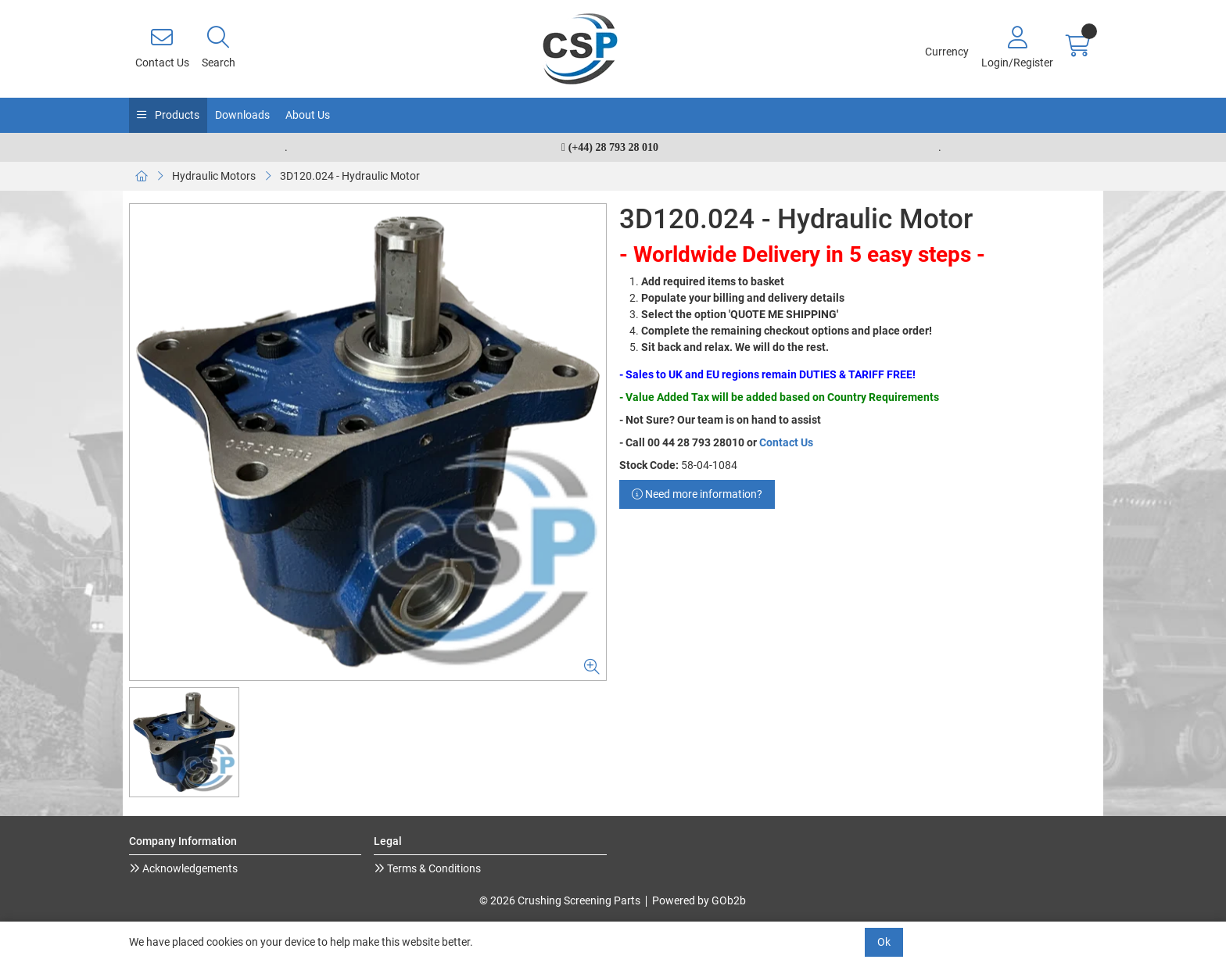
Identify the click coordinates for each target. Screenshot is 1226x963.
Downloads (242, 115)
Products (175, 115)
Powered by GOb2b (699, 900)
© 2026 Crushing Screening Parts (559, 900)
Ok (884, 942)
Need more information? (697, 494)
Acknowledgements (189, 868)
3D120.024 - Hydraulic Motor (350, 176)
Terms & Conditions (433, 868)
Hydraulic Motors (214, 176)
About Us (307, 115)
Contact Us (786, 442)
